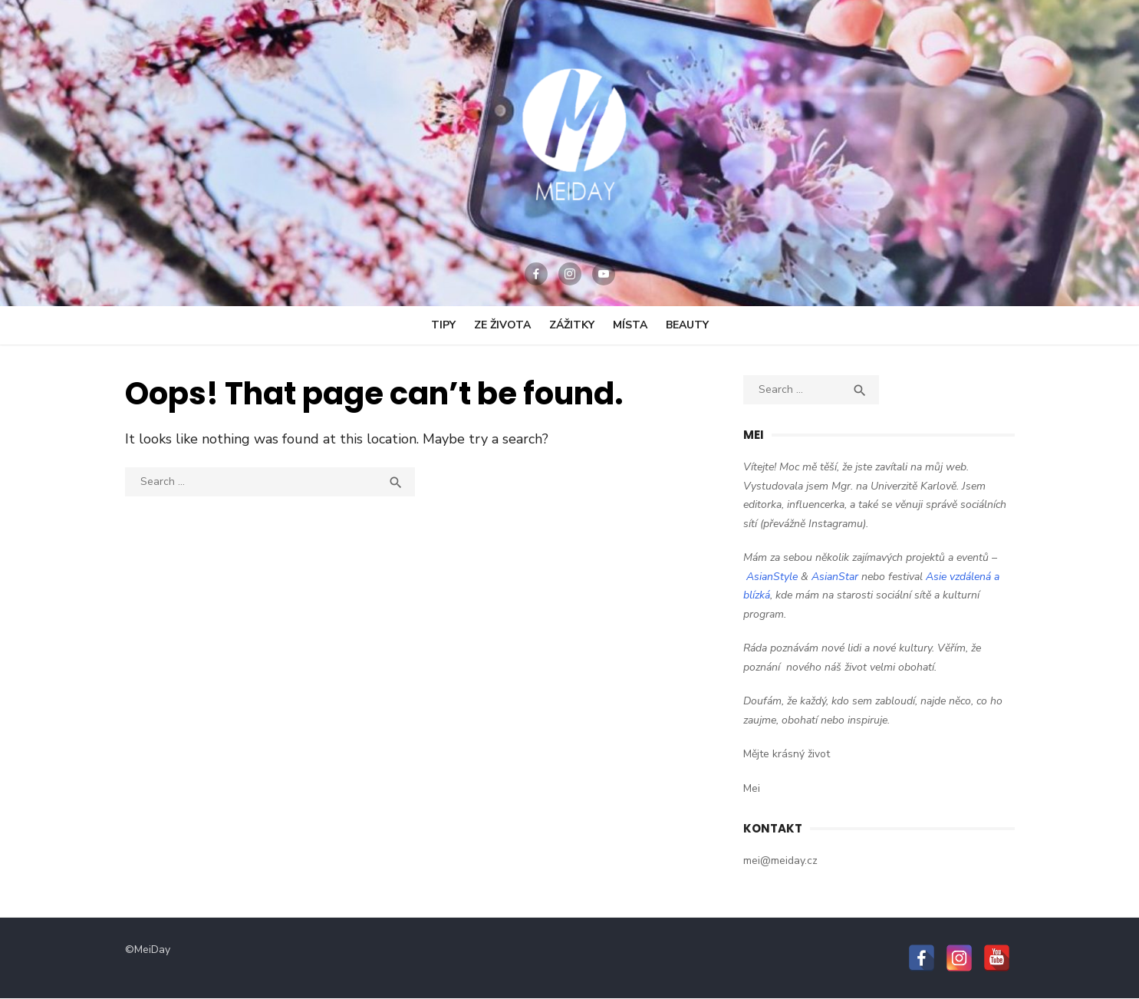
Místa (630, 325)
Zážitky (571, 325)
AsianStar (834, 576)
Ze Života (502, 325)
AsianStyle (772, 576)
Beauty (687, 325)
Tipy (443, 325)
